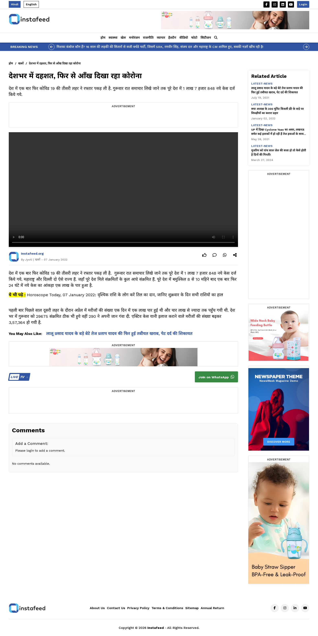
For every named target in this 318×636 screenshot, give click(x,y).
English (31, 4)
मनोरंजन (134, 38)
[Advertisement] (123, 118)
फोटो (194, 38)
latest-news (262, 83)
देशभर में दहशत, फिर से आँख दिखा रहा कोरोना (55, 63)
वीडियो (183, 38)
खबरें (21, 63)
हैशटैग (172, 38)
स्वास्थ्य (113, 38)
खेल (123, 38)
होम (103, 38)
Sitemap (192, 608)
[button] (216, 38)
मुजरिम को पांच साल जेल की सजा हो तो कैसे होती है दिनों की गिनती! (278, 152)
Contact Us (116, 608)
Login (303, 4)
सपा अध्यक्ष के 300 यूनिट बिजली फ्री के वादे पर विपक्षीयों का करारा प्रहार (277, 111)
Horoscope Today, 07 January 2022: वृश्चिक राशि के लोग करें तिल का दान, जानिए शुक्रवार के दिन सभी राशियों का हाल (125, 294)
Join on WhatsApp (216, 377)
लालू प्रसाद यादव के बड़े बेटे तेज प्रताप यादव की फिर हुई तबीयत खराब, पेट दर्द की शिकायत (119, 333)
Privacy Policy (138, 608)
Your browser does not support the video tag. (123, 189)
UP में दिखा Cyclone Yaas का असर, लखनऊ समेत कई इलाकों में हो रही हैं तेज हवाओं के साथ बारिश (277, 132)
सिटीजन (206, 38)
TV (18, 377)
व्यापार (161, 38)
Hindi (14, 4)
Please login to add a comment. (40, 450)
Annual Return (212, 608)
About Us (97, 608)
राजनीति (148, 38)
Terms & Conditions (167, 608)
